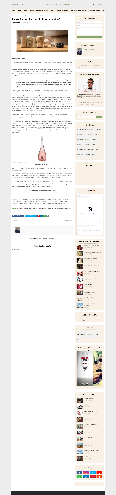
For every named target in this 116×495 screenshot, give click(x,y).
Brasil (88, 131)
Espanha (83, 334)
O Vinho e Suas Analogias (82, 156)
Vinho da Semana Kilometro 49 (91, 424)
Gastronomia (80, 139)
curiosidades (19, 208)
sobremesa (87, 154)
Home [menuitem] (13, 10)
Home (92, 492)
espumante (87, 139)
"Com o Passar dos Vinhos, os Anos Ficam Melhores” (92, 272)
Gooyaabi (35, 492)
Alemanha (87, 332)
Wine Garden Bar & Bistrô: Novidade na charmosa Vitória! (92, 291)
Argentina (92, 332)
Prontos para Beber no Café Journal (92, 405)
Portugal (91, 337)
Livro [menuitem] (52, 10)
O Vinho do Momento (89, 284)
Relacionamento (80, 136)
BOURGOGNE (87, 444)
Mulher (97, 149)
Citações (91, 146)
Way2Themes (23, 492)
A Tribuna (79, 144)
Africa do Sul (79, 332)
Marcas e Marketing (42, 208)
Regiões (96, 337)
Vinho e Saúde (80, 154)
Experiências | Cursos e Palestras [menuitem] (39, 10)
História (35, 208)
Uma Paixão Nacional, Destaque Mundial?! (91, 304)
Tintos (95, 134)
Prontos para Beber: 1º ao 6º (90, 431)
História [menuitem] (19, 10)
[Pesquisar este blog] (86, 117)
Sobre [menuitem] (25, 10)
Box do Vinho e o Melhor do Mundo (92, 457)
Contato (22, 4)
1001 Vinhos (91, 156)
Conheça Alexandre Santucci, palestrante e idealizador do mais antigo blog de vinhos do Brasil (89, 96)
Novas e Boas (91, 149)
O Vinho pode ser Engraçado (90, 258)
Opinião (99, 141)
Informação (79, 134)
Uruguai (78, 339)
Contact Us (101, 492)
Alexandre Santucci (16, 22)
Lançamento (85, 141)
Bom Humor (94, 144)
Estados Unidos (90, 334)
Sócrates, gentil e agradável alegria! (92, 252)
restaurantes (93, 139)
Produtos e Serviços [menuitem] (95, 10)
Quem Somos (15, 4)
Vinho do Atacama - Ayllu (90, 297)
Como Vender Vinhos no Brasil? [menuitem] (79, 10)
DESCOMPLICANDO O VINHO (58, 4)
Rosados (79, 151)
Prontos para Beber (88, 134)
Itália (78, 337)
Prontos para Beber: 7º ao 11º (90, 278)
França (97, 334)
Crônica (88, 151)
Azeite (93, 151)
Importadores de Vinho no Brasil (91, 245)
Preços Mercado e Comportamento (55, 208)
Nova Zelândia (84, 337)
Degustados (94, 131)
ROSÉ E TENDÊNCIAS (89, 437)
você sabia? (20, 15)
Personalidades (86, 144)
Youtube (79, 146)
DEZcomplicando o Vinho (90, 418)
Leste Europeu (95, 154)
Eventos (95, 136)
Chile (78, 334)
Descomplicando (27, 208)
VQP (84, 151)
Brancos (79, 141)
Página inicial (14, 15)
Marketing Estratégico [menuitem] (62, 10)
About (96, 492)
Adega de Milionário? (89, 398)
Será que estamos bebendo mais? (92, 265)
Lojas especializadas (81, 149)
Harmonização (93, 141)
